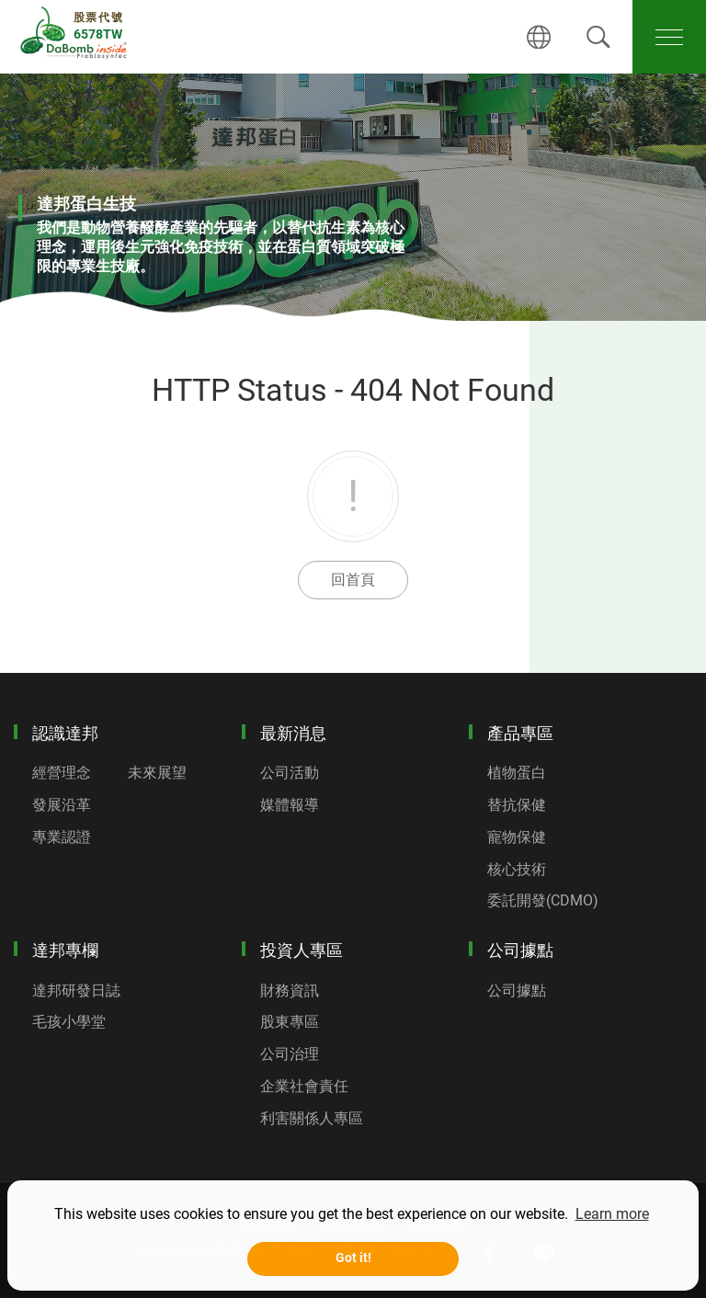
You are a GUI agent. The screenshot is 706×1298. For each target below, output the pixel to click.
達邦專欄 (65, 950)
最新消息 (293, 733)
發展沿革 (61, 805)
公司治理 (289, 1054)
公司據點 (520, 950)
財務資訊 (289, 990)
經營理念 (61, 772)
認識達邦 (65, 733)
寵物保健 (516, 837)
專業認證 (61, 837)
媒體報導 (289, 805)
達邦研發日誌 (76, 990)
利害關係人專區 (311, 1118)
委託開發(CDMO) (542, 900)
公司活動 (289, 772)
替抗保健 (516, 805)
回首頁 (353, 579)
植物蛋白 (516, 772)
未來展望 (157, 772)
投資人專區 (301, 950)
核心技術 (516, 869)
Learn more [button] (612, 1214)
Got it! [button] (353, 1258)
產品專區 (520, 733)
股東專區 (289, 1021)
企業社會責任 (304, 1086)
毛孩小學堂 (69, 1021)
